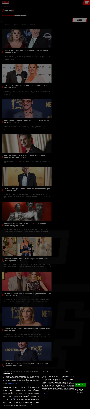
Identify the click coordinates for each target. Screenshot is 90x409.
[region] (45, 389)
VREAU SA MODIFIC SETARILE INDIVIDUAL (80, 391)
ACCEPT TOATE (80, 384)
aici (14, 398)
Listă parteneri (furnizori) (48, 393)
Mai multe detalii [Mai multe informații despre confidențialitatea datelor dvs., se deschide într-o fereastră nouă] (12, 383)
